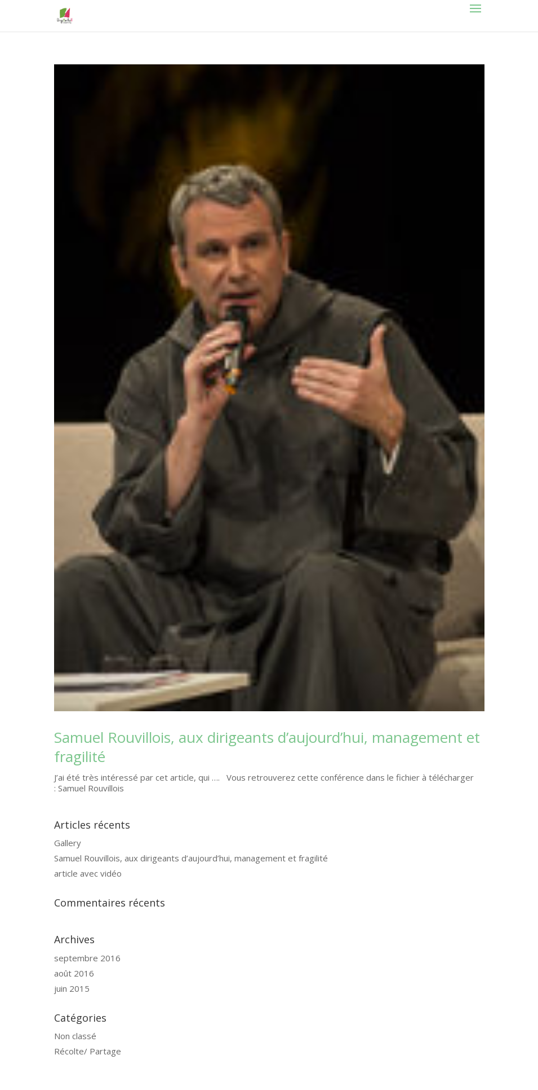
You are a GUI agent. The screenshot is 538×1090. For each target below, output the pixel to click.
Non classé (75, 1035)
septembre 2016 (87, 958)
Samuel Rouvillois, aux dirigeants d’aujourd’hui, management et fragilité (267, 747)
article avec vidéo (88, 873)
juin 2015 (72, 988)
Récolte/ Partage (87, 1051)
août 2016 (74, 973)
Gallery (67, 842)
